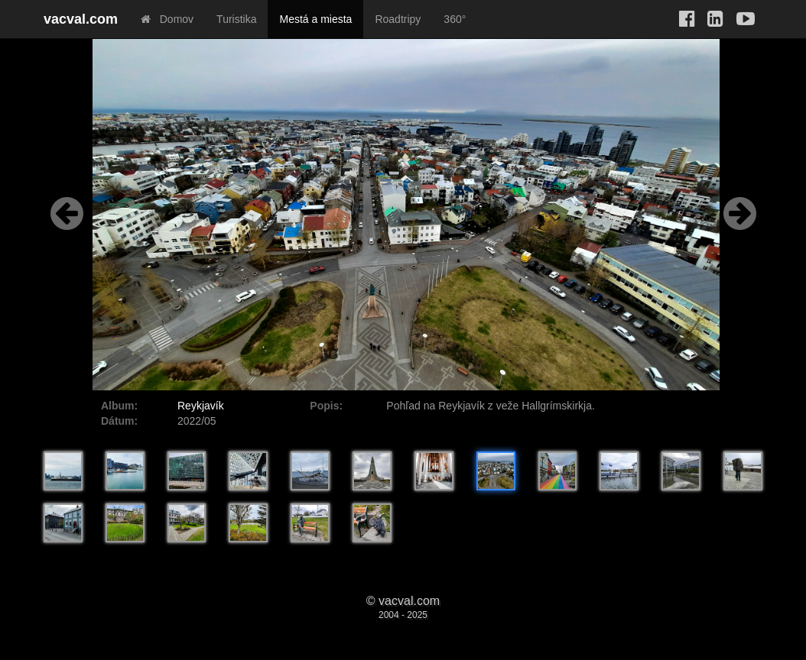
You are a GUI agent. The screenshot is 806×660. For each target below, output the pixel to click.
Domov (167, 19)
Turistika (236, 19)
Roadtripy (398, 19)
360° (455, 19)
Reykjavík (200, 406)
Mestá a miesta (315, 19)
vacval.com (81, 19)
